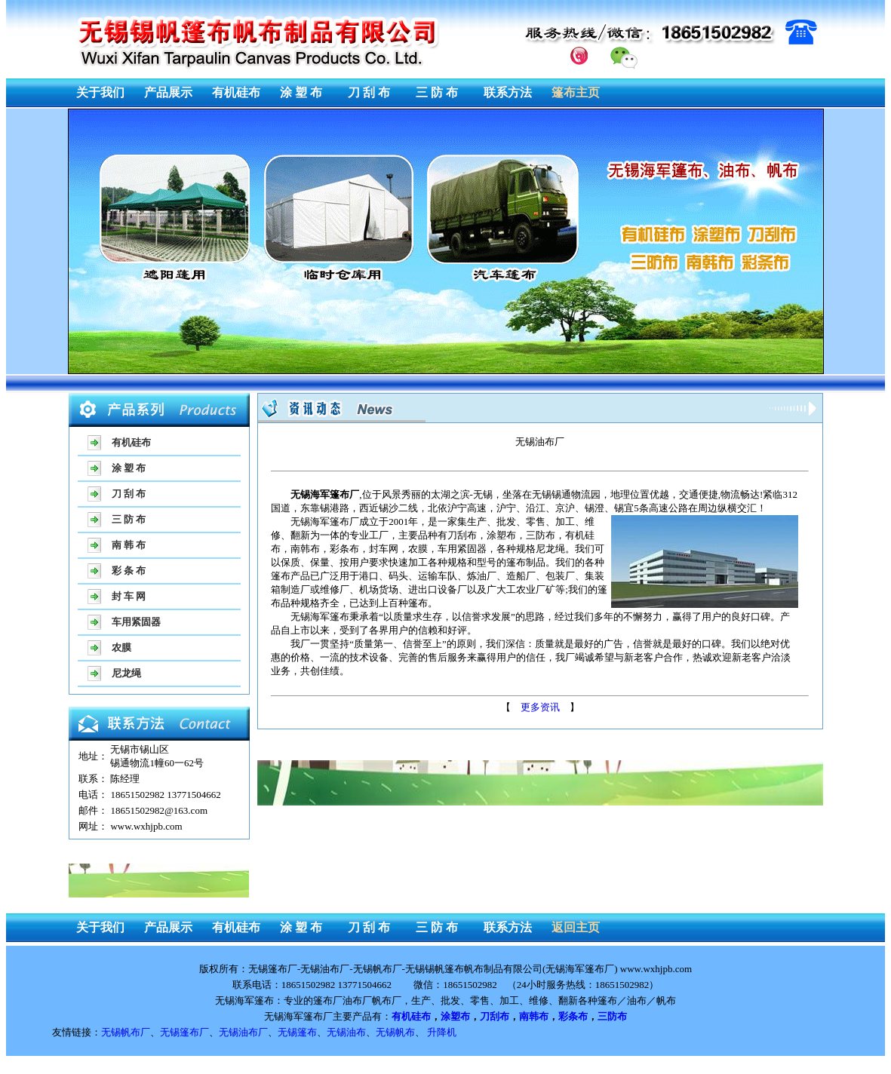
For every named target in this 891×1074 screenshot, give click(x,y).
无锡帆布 (395, 1032)
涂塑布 (455, 1016)
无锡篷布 (297, 1032)
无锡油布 (346, 1032)
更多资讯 (540, 707)
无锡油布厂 (243, 1032)
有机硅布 (411, 1016)
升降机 (441, 1032)
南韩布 (533, 1016)
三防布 (612, 1016)
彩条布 (573, 1016)
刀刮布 (494, 1016)
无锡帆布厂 (125, 1032)
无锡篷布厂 (184, 1032)
